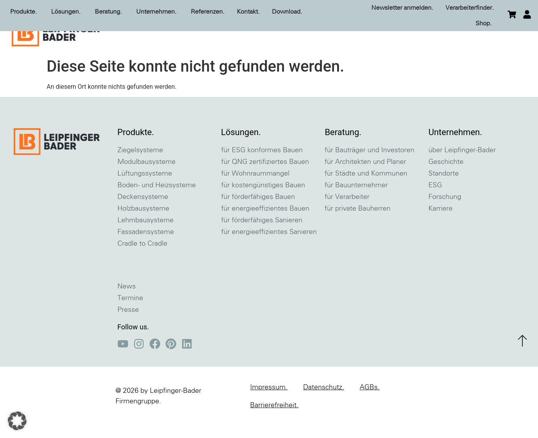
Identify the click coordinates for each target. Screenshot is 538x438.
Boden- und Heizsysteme (156, 205)
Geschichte (445, 181)
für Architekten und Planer (365, 181)
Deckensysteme (142, 216)
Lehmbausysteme (145, 240)
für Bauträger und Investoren (369, 170)
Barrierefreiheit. (274, 425)
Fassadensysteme (145, 251)
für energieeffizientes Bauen (265, 228)
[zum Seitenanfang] (522, 360)
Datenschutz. (323, 407)
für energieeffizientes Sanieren (269, 251)
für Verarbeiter (347, 216)
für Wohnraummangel (255, 193)
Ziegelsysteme (140, 170)
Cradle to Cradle (142, 263)
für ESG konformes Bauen (262, 170)
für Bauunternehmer (356, 205)
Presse (128, 329)
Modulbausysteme (146, 181)
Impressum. (269, 407)
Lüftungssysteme (144, 193)
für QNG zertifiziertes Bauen (265, 181)
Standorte (443, 193)
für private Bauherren (358, 228)
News (126, 306)
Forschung (444, 216)
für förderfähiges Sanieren (261, 240)
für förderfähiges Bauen (258, 216)
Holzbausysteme (143, 228)
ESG (435, 205)
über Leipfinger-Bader (462, 170)
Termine (130, 318)
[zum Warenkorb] (512, 14)
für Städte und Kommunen (366, 193)
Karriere (440, 228)
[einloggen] (527, 14)
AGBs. (370, 407)
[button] (17, 421)
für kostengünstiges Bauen (263, 205)
